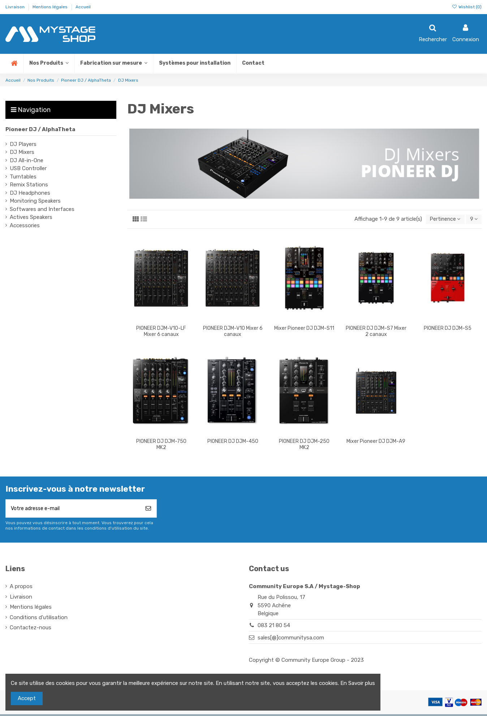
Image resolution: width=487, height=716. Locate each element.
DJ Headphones (30, 193)
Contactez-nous (30, 629)
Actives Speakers (31, 217)
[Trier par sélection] (442, 220)
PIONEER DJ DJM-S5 (447, 329)
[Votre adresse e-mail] (73, 509)
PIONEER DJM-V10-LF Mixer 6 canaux (161, 332)
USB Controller (28, 168)
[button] (113, 63)
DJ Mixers (22, 152)
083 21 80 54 (274, 627)
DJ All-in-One (26, 160)
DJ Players (23, 144)
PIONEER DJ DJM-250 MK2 (304, 445)
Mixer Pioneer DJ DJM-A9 (375, 442)
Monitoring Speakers (35, 201)
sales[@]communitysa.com (291, 639)
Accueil (83, 6)
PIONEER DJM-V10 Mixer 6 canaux (233, 332)
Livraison (15, 6)
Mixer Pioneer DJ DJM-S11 (304, 329)
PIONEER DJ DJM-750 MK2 (161, 445)
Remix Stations (29, 184)
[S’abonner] (148, 509)
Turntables (23, 176)
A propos (21, 588)
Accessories (25, 225)
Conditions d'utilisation (39, 619)
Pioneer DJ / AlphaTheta (40, 129)
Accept (27, 698)
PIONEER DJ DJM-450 (232, 442)
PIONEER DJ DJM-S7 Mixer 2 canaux (376, 332)
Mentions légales (51, 6)
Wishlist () (467, 6)
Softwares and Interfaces (42, 209)
